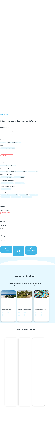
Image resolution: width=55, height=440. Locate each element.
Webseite (2, 213)
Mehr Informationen (8, 155)
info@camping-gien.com (5, 212)
